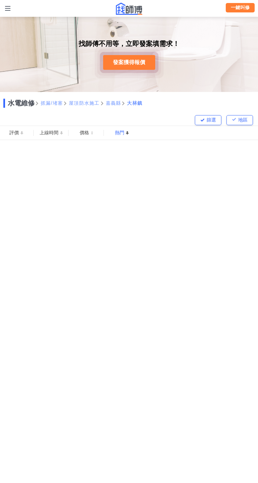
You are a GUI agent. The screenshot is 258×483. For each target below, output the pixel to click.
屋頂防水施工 (84, 103)
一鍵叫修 (240, 7)
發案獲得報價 (129, 62)
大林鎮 (134, 103)
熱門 (119, 132)
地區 (243, 120)
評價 (14, 132)
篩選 (211, 120)
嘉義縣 (113, 103)
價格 (84, 132)
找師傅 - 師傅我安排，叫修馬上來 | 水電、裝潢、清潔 (129, 9)
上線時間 (49, 132)
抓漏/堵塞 (52, 103)
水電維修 (21, 103)
